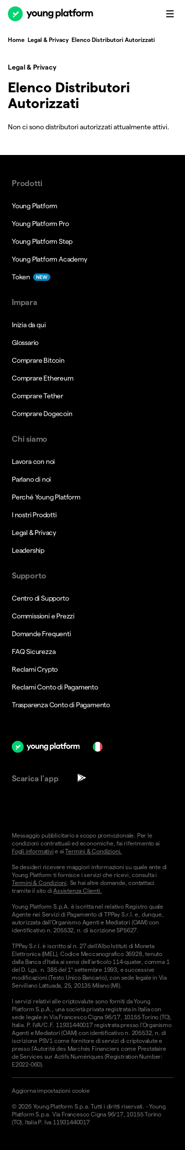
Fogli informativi (33, 851)
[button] (92, 1091)
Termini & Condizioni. (93, 851)
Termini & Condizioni (39, 883)
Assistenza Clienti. (77, 890)
